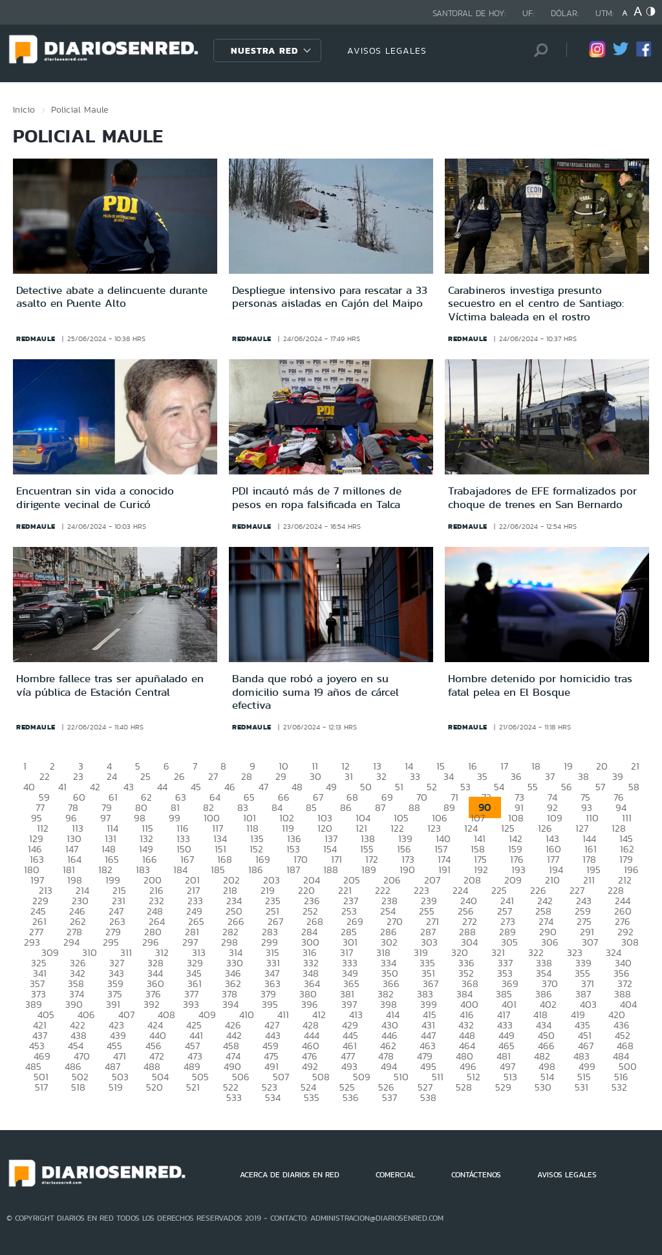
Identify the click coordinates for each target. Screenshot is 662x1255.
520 (154, 1087)
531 (581, 1087)
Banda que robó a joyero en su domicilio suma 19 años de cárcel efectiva (315, 692)
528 (464, 1087)
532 (619, 1087)
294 (71, 942)
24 (112, 776)
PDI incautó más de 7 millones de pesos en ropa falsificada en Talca (316, 497)
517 (41, 1087)
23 (78, 776)
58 (633, 787)
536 (351, 1097)
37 (550, 776)
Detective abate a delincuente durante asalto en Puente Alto (112, 296)
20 (602, 766)
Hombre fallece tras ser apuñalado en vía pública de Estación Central (110, 685)
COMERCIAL (395, 1175)
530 (543, 1087)
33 (415, 776)
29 (280, 776)
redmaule (36, 338)
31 (349, 776)
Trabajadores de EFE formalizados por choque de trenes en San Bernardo (542, 497)
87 (380, 807)
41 (62, 787)
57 (600, 787)
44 (162, 787)
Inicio (24, 109)
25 (145, 776)
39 (617, 776)
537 (389, 1097)
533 (234, 1097)
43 (128, 787)
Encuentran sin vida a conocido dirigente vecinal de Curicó (95, 497)
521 (193, 1087)
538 (428, 1097)
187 (293, 869)
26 (179, 776)
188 (330, 869)
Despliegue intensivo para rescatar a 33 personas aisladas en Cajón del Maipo (329, 296)
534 (273, 1097)
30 (315, 776)
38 (583, 776)
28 (246, 776)
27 (213, 776)
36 (516, 776)
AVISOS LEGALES (387, 50)
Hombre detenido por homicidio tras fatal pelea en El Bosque (540, 685)
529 (503, 1087)
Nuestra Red (264, 50)
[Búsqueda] (537, 50)
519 (116, 1087)
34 (448, 776)
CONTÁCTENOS (476, 1175)
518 (78, 1087)
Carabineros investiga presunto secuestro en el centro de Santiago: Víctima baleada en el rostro (536, 303)
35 (482, 776)
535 (311, 1097)
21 (635, 766)
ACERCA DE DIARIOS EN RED (289, 1175)
